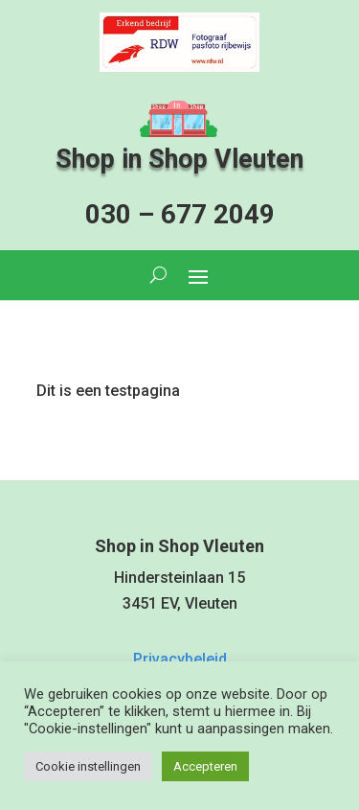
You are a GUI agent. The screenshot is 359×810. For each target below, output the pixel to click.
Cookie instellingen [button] (88, 766)
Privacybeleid (180, 659)
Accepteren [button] (205, 766)
